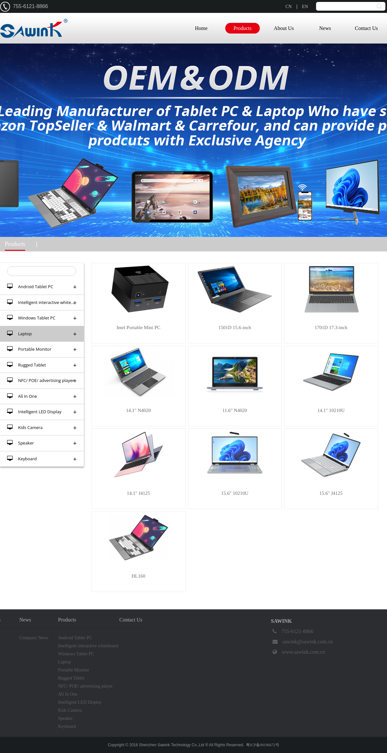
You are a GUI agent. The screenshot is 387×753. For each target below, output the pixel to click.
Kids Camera (42, 427)
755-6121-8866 (292, 631)
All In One (42, 396)
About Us (284, 28)
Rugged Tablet (42, 365)
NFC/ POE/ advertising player (42, 380)
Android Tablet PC (42, 286)
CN (288, 6)
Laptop (42, 333)
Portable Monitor (42, 349)
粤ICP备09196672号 (262, 745)
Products (242, 28)
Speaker (42, 443)
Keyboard (42, 459)
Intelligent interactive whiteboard (45, 302)
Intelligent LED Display (42, 411)
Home (201, 28)
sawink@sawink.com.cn (302, 642)
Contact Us (366, 28)
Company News (33, 637)
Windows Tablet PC (42, 318)
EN (305, 6)
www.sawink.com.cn (298, 652)
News (325, 28)
